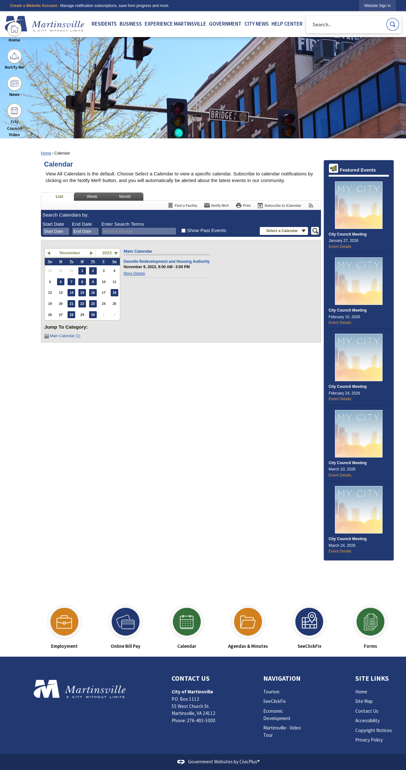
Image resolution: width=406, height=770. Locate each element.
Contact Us (366, 711)
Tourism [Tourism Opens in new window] (271, 692)
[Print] (243, 205)
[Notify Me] (216, 205)
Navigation (282, 678)
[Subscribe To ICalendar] (279, 205)
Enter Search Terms (123, 224)
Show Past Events (206, 230)
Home (46, 153)
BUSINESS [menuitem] (131, 24)
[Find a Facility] (182, 205)
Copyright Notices (373, 730)
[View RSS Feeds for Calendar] (311, 205)
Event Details (340, 246)
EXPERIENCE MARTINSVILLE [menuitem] (175, 24)
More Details (134, 273)
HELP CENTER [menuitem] (287, 24)
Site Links (372, 678)
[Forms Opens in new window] (370, 624)
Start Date (53, 224)
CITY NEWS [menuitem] (257, 24)
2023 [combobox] (107, 252)
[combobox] (56, 231)
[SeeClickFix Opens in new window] (309, 624)
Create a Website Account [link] (33, 5)
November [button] (70, 252)
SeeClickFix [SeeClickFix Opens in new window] (274, 701)
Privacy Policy (369, 740)
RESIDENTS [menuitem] (104, 24)
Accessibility (367, 720)
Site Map (364, 701)
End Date (82, 224)
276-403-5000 (201, 720)
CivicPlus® (249, 762)
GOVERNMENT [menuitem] (225, 24)
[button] (392, 24)
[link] (377, 5)
